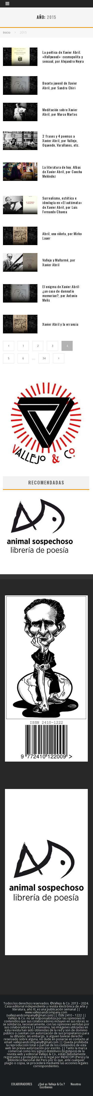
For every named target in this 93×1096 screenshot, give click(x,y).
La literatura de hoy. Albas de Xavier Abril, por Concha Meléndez (62, 171)
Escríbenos (46, 1087)
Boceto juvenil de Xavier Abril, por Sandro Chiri (59, 85)
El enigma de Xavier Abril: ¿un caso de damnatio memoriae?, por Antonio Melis (61, 293)
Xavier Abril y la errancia (60, 324)
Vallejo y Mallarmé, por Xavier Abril (58, 262)
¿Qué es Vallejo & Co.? (51, 1084)
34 (44, 358)
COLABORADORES (21, 1084)
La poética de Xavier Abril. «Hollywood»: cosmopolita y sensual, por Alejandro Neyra (63, 57)
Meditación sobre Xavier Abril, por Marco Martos (59, 112)
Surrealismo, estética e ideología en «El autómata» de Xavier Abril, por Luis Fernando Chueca (62, 204)
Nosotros (76, 1084)
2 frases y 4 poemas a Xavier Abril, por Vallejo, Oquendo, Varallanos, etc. (60, 140)
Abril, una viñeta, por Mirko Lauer (62, 236)
